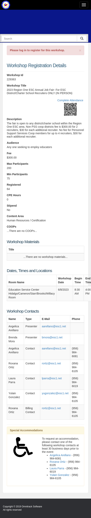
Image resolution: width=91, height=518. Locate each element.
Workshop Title (16, 85)
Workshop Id (15, 75)
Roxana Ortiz (58, 461)
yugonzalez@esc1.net (55, 393)
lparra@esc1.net (52, 378)
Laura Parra (57, 468)
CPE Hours (14, 195)
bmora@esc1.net (52, 337)
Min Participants (17, 174)
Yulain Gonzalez (59, 474)
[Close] (80, 50)
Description (14, 119)
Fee (9, 153)
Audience (13, 142)
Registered (14, 184)
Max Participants (17, 163)
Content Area (15, 216)
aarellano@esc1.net (54, 326)
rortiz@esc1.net (51, 363)
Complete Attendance (70, 100)
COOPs (11, 226)
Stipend (12, 205)
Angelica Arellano (60, 455)
